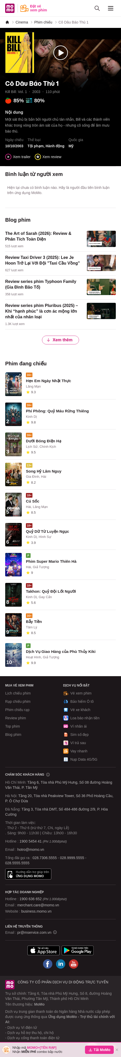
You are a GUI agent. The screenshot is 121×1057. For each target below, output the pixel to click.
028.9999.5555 (72, 858)
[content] (60, 240)
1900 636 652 (43, 899)
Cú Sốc (32, 501)
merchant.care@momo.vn (38, 905)
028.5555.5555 (17, 863)
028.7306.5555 (45, 858)
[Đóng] (117, 1050)
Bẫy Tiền (34, 621)
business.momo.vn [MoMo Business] (36, 911)
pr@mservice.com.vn (34, 932)
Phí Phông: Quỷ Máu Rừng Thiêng (57, 411)
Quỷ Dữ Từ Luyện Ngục (47, 531)
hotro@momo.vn (30, 849)
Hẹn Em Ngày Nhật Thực (48, 381)
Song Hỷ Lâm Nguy (43, 471)
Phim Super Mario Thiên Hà (51, 561)
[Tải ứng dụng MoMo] (43, 950)
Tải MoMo (99, 1050)
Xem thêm (59, 339)
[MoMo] (7, 22)
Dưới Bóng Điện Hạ (43, 441)
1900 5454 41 (30, 841)
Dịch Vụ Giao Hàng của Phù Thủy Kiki (61, 651)
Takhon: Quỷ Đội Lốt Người (51, 591)
